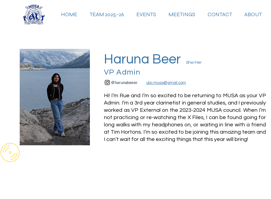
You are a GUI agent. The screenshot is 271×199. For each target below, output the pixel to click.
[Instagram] (107, 82)
